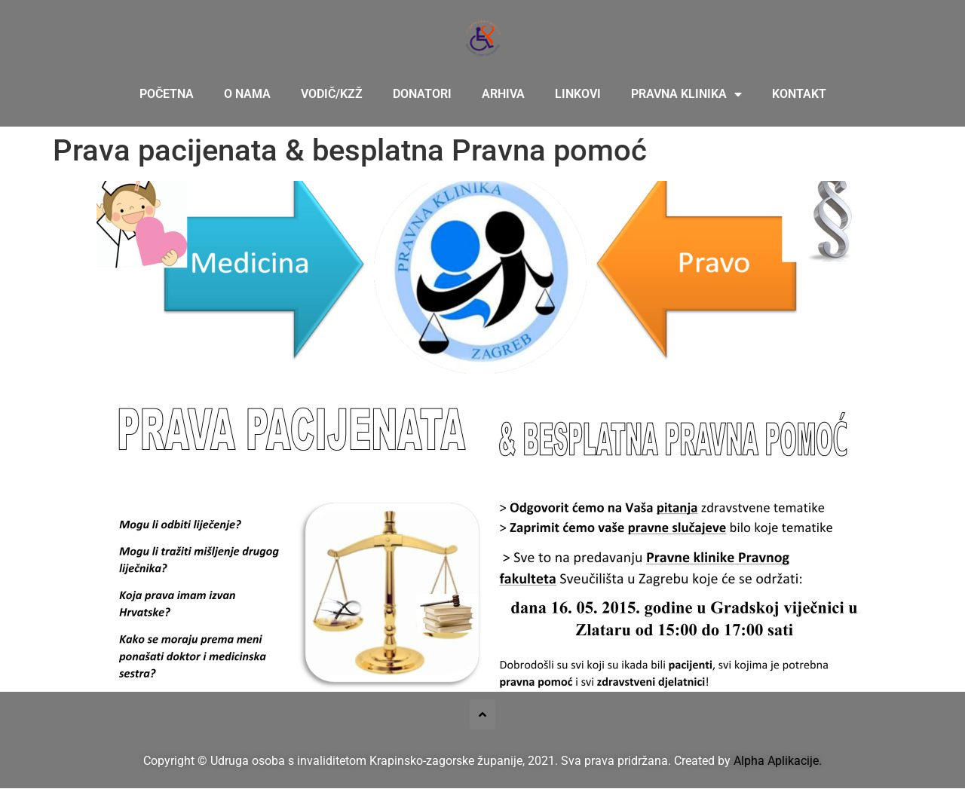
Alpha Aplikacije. (778, 761)
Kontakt (799, 94)
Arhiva (503, 94)
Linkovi (578, 94)
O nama (247, 94)
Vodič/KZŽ (332, 94)
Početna (166, 94)
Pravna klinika (686, 94)
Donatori (422, 94)
